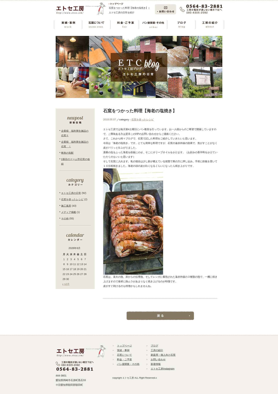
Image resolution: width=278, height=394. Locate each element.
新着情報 (156, 364)
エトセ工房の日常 (71, 193)
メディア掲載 (68, 212)
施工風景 (66, 205)
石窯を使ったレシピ (142, 119)
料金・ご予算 (124, 359)
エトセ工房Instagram (162, 368)
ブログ (154, 345)
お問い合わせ (158, 359)
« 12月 (66, 284)
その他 (65, 218)
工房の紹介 (157, 350)
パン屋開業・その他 (128, 364)
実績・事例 (123, 350)
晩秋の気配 (67, 152)
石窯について (124, 354)
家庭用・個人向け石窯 (163, 354)
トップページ (124, 345)
